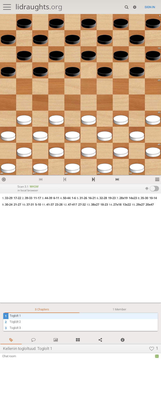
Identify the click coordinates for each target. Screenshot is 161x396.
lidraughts (38, 6)
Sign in (150, 7)
